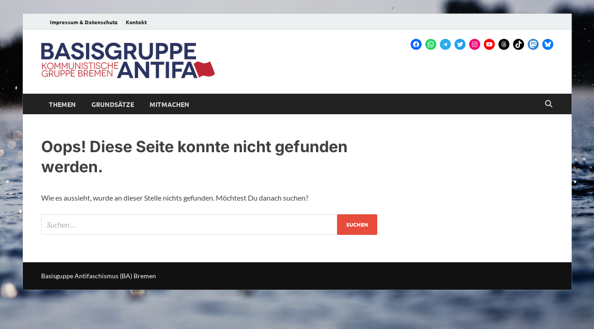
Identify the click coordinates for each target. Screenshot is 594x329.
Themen (62, 104)
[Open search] (549, 104)
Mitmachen (169, 104)
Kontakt (136, 22)
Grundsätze (112, 104)
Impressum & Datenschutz (84, 22)
